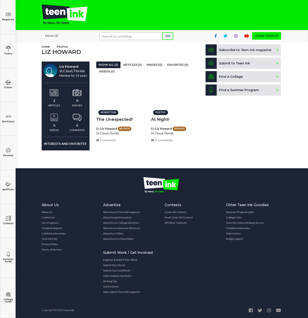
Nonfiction (8, 118)
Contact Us (48, 217)
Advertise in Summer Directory (121, 228)
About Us (47, 212)
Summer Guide (8, 257)
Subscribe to (238, 49)
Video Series (233, 233)
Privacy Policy (50, 244)
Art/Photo (8, 186)
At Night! (160, 119)
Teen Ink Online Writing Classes (245, 222)
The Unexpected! (114, 119)
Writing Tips (110, 281)
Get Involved (110, 286)
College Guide (8, 297)
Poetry (8, 50)
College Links (234, 217)
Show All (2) (108, 64)
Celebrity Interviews (54, 233)
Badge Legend (234, 238)
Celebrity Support (52, 228)
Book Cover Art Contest (179, 217)
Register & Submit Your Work (120, 259)
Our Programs (50, 222)
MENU (51, 36)
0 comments (162, 140)
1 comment (106, 140)
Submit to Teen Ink (228, 63)
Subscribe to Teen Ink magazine (121, 291)
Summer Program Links (240, 212)
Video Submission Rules (117, 275)
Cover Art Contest (175, 212)
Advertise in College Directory (121, 222)
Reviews (8, 152)
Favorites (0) (177, 64)
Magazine (8, 16)
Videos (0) (107, 71)
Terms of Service (52, 249)
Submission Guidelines (117, 270)
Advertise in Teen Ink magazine (121, 212)
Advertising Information (117, 217)
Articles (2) (132, 64)
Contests (8, 220)
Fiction (8, 84)
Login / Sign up (266, 35)
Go (167, 36)
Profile (62, 46)
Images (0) (154, 64)
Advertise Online (113, 233)
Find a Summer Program (232, 90)
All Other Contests (176, 222)
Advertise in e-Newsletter (118, 238)
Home (46, 46)
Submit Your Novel (114, 265)
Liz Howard (108, 128)
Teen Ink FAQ (49, 238)
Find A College (224, 76)
